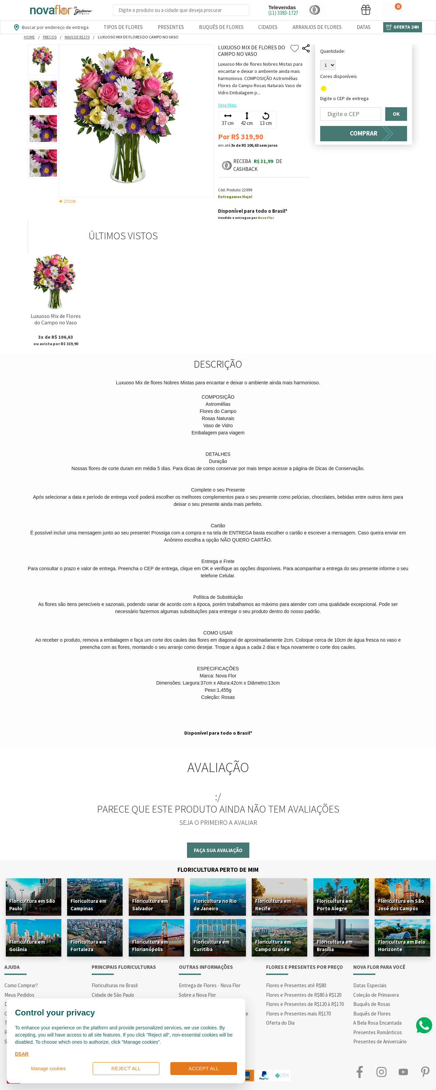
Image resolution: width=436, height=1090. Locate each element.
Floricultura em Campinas (88, 905)
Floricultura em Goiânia (27, 945)
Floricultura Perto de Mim (218, 869)
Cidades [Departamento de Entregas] (268, 27)
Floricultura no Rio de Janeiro (215, 905)
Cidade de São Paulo (113, 995)
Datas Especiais (370, 985)
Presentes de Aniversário (380, 1041)
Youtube (403, 1072)
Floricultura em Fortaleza (88, 945)
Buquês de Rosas (371, 1004)
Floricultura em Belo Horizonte (401, 945)
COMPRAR (363, 133)
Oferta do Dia (280, 1023)
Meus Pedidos (19, 995)
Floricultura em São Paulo (32, 905)
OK (396, 114)
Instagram (381, 1072)
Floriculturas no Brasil (115, 985)
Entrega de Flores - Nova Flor (209, 985)
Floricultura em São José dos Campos (401, 905)
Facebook (360, 1072)
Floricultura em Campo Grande (273, 945)
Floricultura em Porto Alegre (335, 905)
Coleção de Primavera (376, 995)
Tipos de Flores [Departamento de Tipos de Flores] (123, 27)
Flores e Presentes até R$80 (296, 985)
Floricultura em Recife (273, 905)
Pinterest (425, 1072)
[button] (315, 9)
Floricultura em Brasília (335, 945)
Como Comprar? (21, 985)
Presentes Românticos (377, 1032)
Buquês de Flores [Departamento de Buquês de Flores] (221, 27)
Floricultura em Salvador (150, 905)
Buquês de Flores (372, 1013)
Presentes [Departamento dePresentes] (171, 27)
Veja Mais (227, 105)
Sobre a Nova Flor (197, 995)
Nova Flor (266, 217)
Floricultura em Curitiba (211, 945)
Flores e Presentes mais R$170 (298, 1013)
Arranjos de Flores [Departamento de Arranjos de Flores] (317, 27)
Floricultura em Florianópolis (150, 945)
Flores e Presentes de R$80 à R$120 (303, 995)
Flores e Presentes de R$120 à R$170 (305, 1004)
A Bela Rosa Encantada (377, 1023)
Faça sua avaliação (218, 850)
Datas (364, 27)
